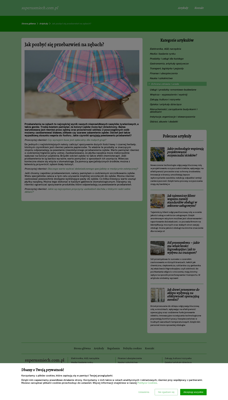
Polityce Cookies (147, 383)
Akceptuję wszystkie (193, 392)
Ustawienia (143, 392)
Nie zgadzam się (166, 392)
